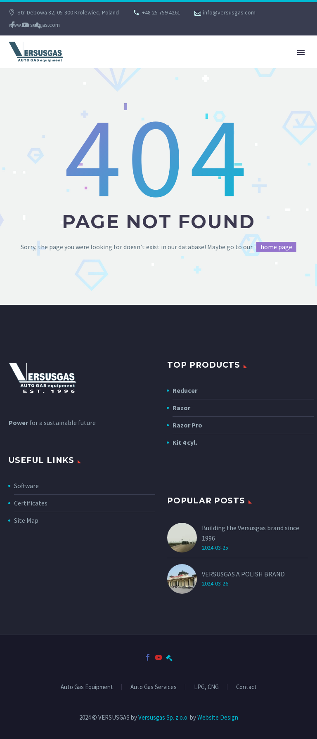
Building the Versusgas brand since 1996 (250, 533)
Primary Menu (301, 52)
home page (276, 247)
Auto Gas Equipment (87, 687)
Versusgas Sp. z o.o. (163, 717)
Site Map (26, 520)
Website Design (217, 717)
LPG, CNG (206, 687)
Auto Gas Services (153, 687)
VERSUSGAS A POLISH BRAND (243, 574)
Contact (246, 687)
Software (26, 486)
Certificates (30, 503)
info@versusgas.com (229, 12)
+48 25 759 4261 (161, 12)
